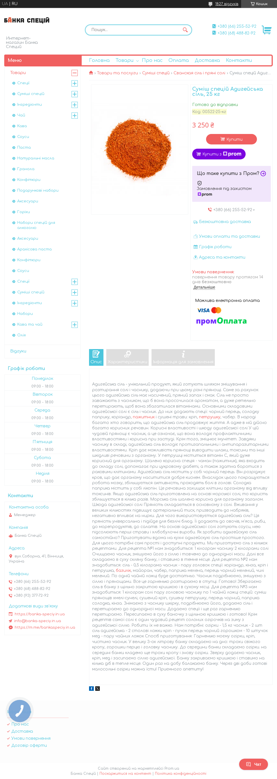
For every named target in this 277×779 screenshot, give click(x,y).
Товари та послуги (117, 73)
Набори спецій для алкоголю (36, 225)
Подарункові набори (38, 190)
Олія (21, 335)
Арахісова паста (34, 249)
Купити (234, 139)
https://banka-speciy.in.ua (40, 614)
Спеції (23, 83)
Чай (21, 115)
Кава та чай (29, 324)
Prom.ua (172, 769)
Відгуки (18, 351)
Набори (25, 314)
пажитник (144, 417)
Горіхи (23, 212)
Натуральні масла (35, 158)
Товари (124, 60)
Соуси (23, 137)
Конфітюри (28, 180)
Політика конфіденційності (180, 774)
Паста (24, 148)
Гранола (25, 169)
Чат (253, 764)
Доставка (207, 60)
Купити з (221, 154)
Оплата (178, 60)
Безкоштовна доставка (225, 222)
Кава (22, 126)
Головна (99, 60)
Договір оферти (29, 745)
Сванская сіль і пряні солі (199, 73)
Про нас (152, 60)
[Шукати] (185, 30)
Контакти (239, 60)
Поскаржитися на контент (125, 774)
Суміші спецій (156, 73)
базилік (123, 570)
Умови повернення (31, 738)
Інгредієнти (29, 105)
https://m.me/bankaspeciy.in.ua (45, 627)
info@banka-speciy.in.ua (37, 621)
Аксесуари (27, 201)
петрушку (209, 417)
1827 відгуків (226, 4)
